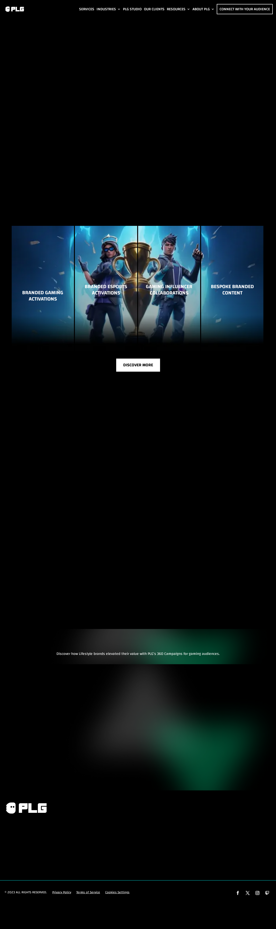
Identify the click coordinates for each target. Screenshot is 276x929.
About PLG (201, 9)
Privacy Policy (61, 893)
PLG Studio (132, 9)
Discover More (138, 366)
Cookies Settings (117, 893)
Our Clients (154, 9)
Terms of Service (88, 893)
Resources (176, 9)
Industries (106, 9)
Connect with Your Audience (245, 9)
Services (86, 9)
